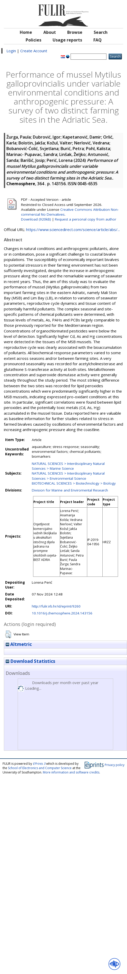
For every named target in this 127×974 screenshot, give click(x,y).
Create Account (33, 50)
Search (101, 32)
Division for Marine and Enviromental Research (70, 490)
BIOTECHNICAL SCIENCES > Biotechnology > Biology (74, 483)
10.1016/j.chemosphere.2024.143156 (62, 613)
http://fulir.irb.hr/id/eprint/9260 (56, 606)
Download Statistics (30, 661)
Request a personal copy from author (85, 219)
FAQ (97, 40)
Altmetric (19, 644)
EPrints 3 (39, 763)
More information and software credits (71, 772)
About (49, 32)
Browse (74, 32)
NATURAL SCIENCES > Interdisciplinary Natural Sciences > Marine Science (68, 466)
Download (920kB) (36, 219)
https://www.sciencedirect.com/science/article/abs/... (73, 229)
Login (11, 50)
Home (26, 32)
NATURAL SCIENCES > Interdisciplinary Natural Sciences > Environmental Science (68, 475)
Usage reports (67, 40)
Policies (33, 40)
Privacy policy (114, 764)
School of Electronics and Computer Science (40, 768)
